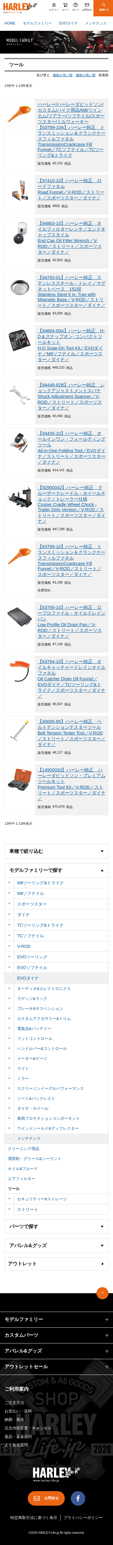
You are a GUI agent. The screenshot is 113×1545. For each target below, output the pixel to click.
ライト (23, 1068)
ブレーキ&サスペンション (40, 1008)
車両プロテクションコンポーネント (48, 1118)
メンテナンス (96, 23)
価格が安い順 (63, 75)
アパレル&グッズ (23, 1350)
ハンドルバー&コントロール (42, 1048)
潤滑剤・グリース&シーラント (34, 1158)
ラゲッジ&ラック (32, 998)
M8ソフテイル (30, 893)
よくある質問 (16, 1445)
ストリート (27, 1209)
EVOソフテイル (32, 967)
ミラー (23, 1078)
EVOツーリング (32, 957)
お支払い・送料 (18, 1411)
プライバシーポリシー (83, 1517)
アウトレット (22, 1263)
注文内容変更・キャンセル (28, 1428)
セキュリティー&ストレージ (42, 1199)
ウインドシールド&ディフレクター (48, 1128)
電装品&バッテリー (34, 1028)
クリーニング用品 (23, 1148)
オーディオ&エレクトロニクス (44, 988)
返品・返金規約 (18, 1436)
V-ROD (23, 946)
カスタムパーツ (21, 1335)
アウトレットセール (26, 1366)
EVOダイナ (68, 23)
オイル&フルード (23, 1168)
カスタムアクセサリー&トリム (44, 1018)
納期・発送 (14, 1419)
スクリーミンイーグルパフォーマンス (50, 1088)
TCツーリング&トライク (40, 925)
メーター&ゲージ (32, 1058)
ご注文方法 (14, 1402)
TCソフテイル (30, 935)
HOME (10, 23)
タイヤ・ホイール (33, 1108)
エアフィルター (21, 1178)
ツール (14, 1188)
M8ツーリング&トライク (40, 882)
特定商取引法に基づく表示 (33, 1517)
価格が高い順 (86, 75)
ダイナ (23, 914)
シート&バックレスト (36, 1098)
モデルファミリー (37, 23)
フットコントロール (34, 1038)
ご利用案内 (17, 1389)
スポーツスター (32, 904)
